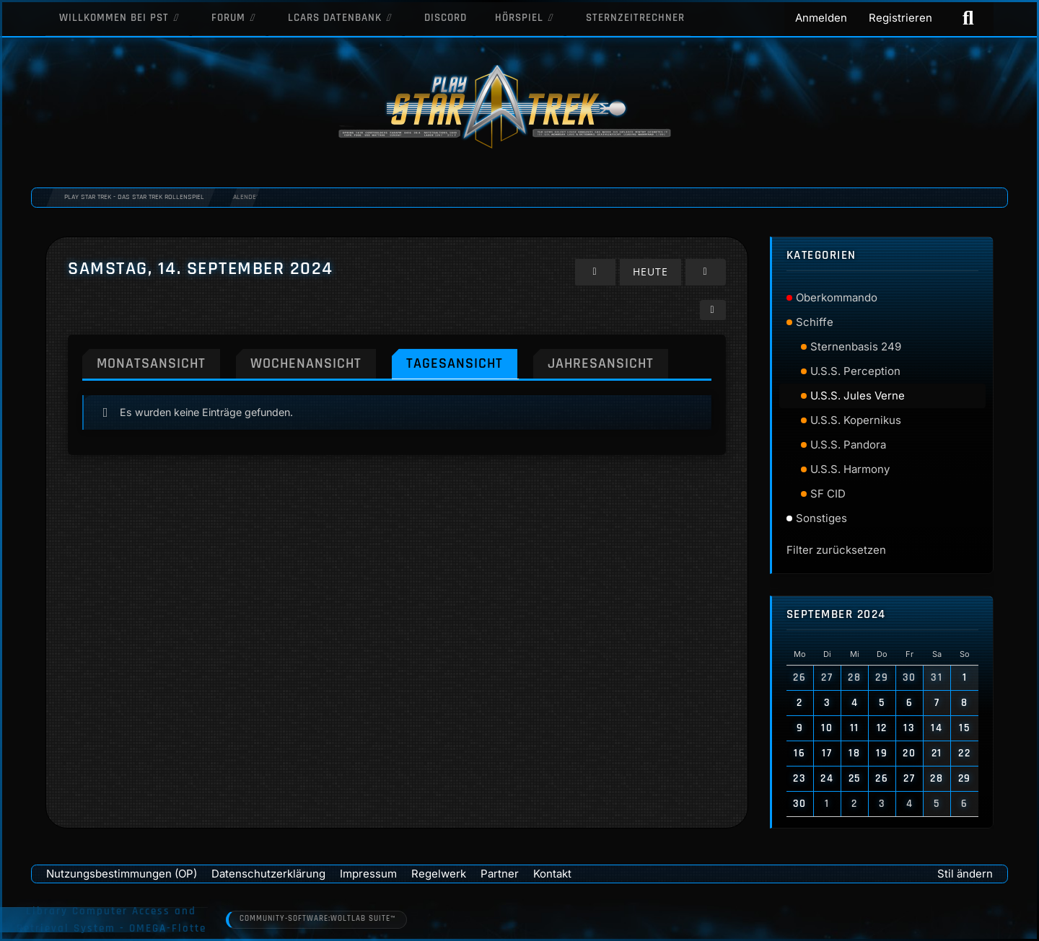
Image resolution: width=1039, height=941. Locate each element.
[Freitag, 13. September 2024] (598, 271)
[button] (713, 309)
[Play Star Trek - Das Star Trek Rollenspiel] (519, 108)
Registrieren (900, 18)
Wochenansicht (313, 362)
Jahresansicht (616, 362)
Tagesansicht (466, 362)
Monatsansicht (154, 362)
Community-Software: (320, 919)
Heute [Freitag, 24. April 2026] (652, 271)
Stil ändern (965, 873)
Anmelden (821, 18)
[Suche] (968, 18)
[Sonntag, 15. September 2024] (705, 271)
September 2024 (836, 614)
